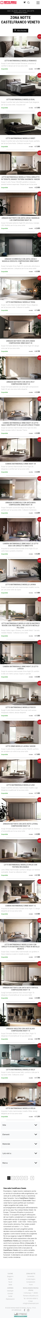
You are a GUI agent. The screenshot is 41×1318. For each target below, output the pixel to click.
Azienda (10, 1288)
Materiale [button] (6, 1144)
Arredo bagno (30, 1279)
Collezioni (14, 11)
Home (8, 11)
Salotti (10, 1279)
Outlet (21, 1226)
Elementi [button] (5, 1134)
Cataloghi (10, 1291)
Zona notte (22, 11)
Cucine (10, 1273)
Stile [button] (4, 1125)
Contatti (10, 1293)
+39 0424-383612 (32, 1298)
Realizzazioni (10, 1299)
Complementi (30, 1282)
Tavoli (10, 1282)
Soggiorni (10, 1276)
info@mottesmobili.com (31, 1303)
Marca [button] (5, 1163)
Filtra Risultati (20, 31)
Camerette (30, 1276)
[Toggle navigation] (38, 2)
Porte (31, 1284)
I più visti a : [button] (7, 1153)
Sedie (10, 1284)
